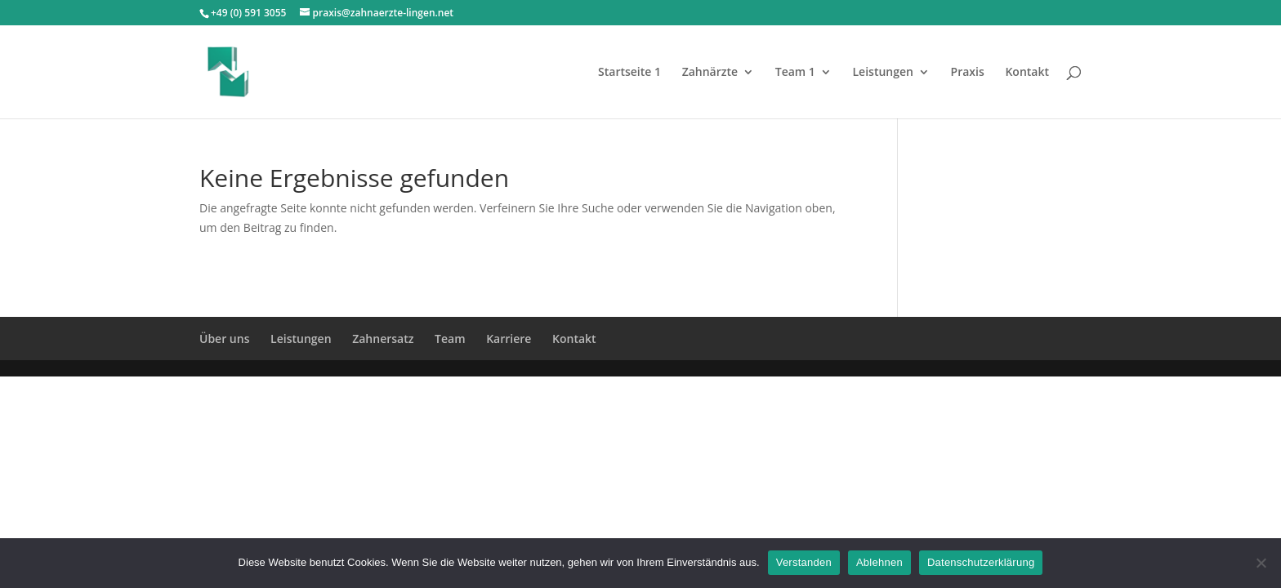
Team (450, 338)
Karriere (508, 338)
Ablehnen (879, 562)
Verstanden (804, 562)
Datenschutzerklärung (980, 562)
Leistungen (882, 72)
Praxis (967, 72)
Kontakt (1027, 72)
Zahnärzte (710, 72)
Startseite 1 (629, 72)
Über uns (224, 338)
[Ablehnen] (1260, 563)
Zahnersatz (382, 338)
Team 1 (795, 72)
